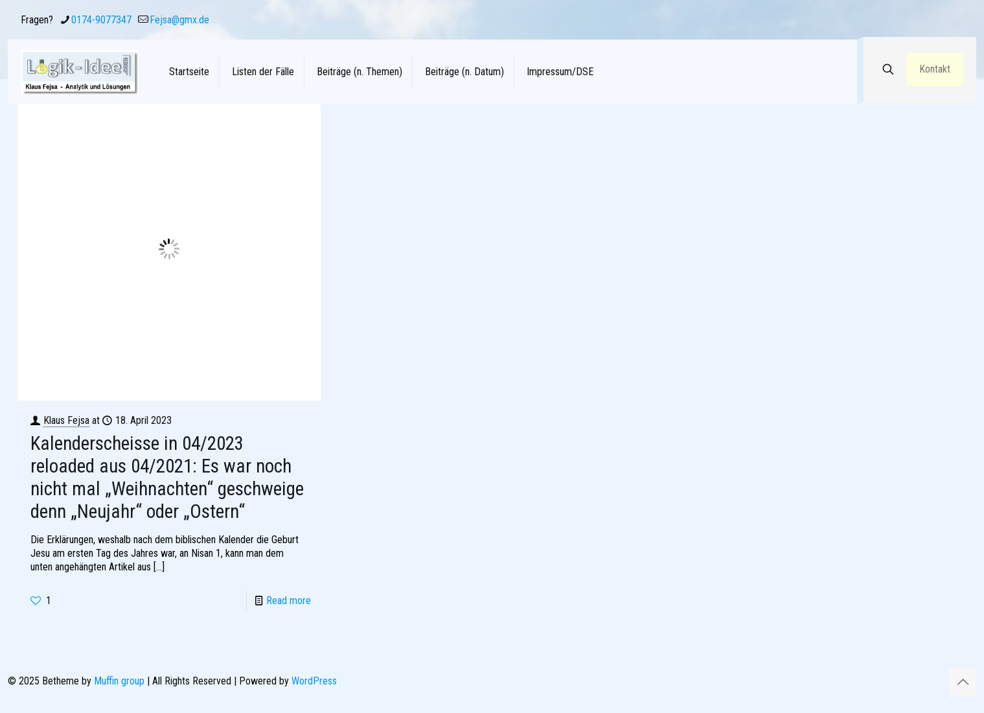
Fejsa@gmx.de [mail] (179, 20)
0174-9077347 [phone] (101, 20)
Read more (288, 600)
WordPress (314, 681)
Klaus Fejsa (66, 420)
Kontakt (934, 69)
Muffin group (119, 681)
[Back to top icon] (962, 681)
